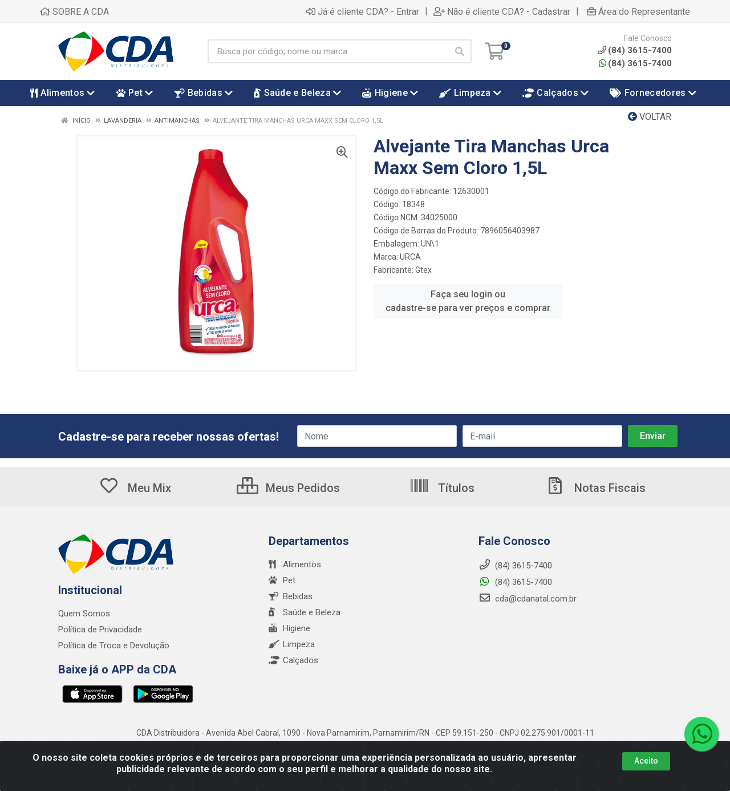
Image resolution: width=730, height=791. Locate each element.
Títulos (441, 488)
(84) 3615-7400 (635, 63)
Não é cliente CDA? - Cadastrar (501, 11)
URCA (410, 256)
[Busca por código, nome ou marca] (328, 51)
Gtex (423, 270)
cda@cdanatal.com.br (527, 599)
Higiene (289, 628)
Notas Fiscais (595, 488)
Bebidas (291, 596)
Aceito (646, 760)
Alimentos (295, 564)
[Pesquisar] (460, 51)
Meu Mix (135, 488)
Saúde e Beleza (304, 612)
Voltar (649, 116)
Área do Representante (638, 11)
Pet (282, 580)
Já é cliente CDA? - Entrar (362, 11)
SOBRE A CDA (74, 11)
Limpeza (292, 644)
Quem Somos (84, 613)
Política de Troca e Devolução (113, 645)
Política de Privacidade (100, 629)
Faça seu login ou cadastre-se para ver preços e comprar (468, 301)
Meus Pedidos (288, 488)
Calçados (293, 660)
